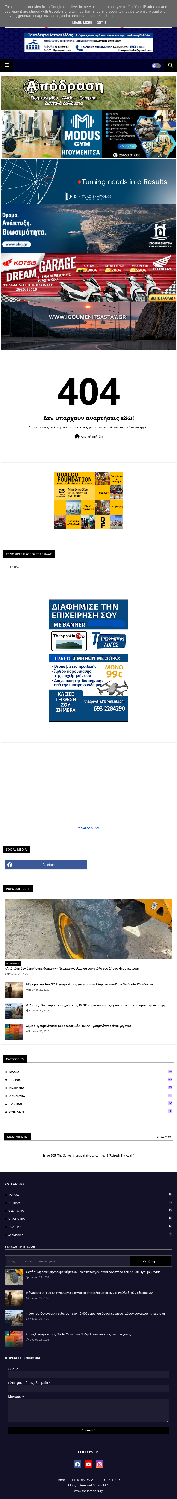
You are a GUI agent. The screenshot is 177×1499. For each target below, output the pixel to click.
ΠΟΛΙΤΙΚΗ (90, 1103)
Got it (101, 22)
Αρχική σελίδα (88, 436)
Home (61, 1480)
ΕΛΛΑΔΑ (90, 1072)
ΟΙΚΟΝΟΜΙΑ (90, 1096)
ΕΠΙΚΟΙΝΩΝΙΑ (82, 1480)
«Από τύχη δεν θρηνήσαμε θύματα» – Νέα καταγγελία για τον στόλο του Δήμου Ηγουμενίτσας (72, 968)
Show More (164, 1137)
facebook (49, 865)
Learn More (82, 22)
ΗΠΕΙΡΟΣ (90, 1080)
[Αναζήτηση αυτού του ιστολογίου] (68, 1261)
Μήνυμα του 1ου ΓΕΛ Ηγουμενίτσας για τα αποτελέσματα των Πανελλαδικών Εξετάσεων (89, 984)
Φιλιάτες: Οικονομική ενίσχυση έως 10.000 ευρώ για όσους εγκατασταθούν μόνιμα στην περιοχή (95, 1005)
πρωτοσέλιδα (88, 828)
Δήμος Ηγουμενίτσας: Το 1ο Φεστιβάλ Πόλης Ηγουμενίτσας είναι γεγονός (78, 1026)
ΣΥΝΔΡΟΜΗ (90, 1111)
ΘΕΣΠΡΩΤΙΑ (90, 1088)
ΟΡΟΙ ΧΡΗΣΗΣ (110, 1480)
